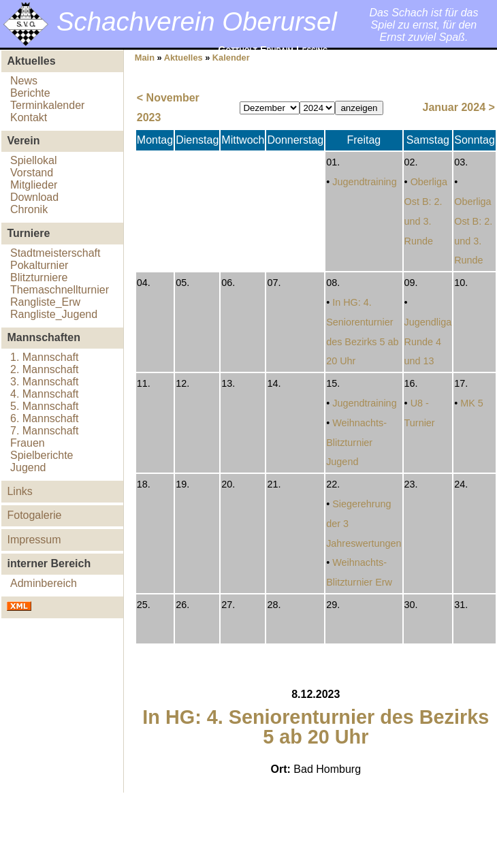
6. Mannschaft (44, 418)
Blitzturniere (38, 277)
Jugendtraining (364, 181)
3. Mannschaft (44, 381)
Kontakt (28, 117)
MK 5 (471, 403)
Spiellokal (33, 160)
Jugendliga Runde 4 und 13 (428, 342)
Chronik (29, 209)
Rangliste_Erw (45, 302)
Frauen (27, 443)
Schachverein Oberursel (197, 21)
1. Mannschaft (44, 357)
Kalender (231, 57)
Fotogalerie (34, 515)
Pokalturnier (39, 265)
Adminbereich (43, 583)
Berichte (30, 93)
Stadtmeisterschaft (55, 253)
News (23, 80)
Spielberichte (42, 455)
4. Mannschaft (44, 394)
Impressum (34, 539)
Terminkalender (47, 105)
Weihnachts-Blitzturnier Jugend (356, 442)
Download (34, 197)
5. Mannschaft (44, 406)
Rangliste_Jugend (53, 314)
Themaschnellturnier (59, 290)
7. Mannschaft (44, 430)
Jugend (28, 467)
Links (19, 491)
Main (145, 57)
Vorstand (31, 172)
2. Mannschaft (44, 369)
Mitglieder (33, 185)
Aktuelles (183, 57)
